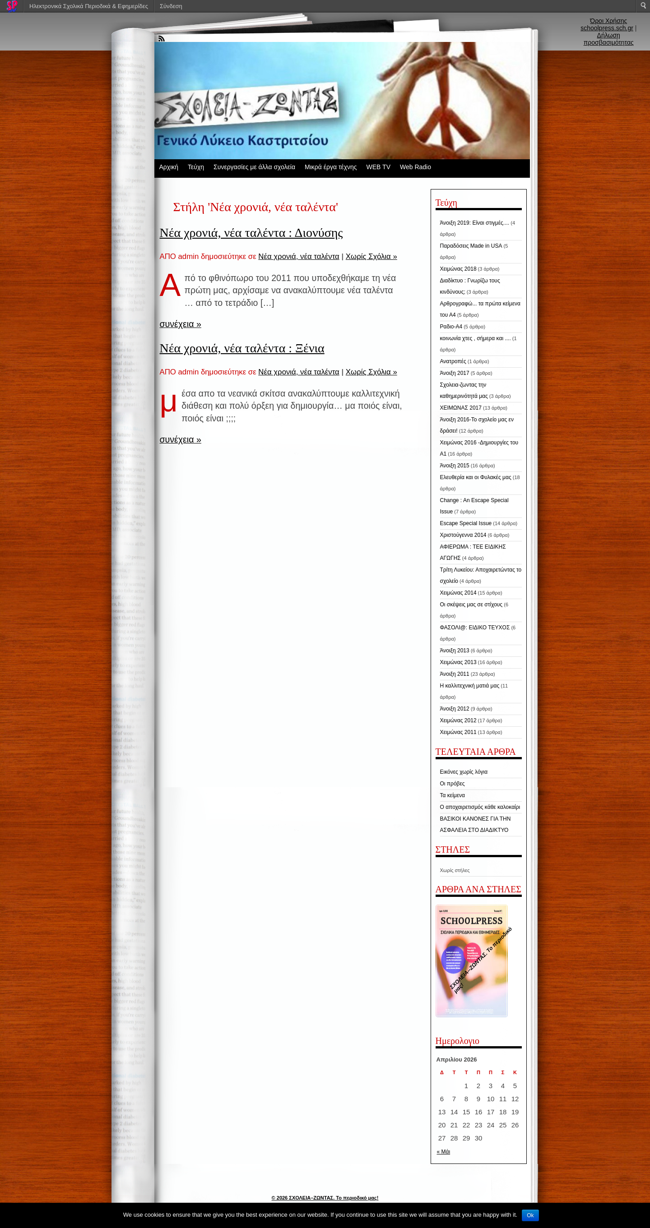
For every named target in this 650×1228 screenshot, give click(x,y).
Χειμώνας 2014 (458, 593)
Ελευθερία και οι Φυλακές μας (475, 477)
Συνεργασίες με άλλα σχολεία (254, 167)
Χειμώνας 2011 (458, 732)
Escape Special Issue (466, 523)
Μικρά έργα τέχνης (331, 167)
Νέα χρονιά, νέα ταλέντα (298, 256)
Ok (530, 1215)
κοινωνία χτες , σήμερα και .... (475, 338)
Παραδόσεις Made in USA (471, 246)
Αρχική (169, 167)
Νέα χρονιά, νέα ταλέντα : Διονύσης (251, 233)
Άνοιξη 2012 (454, 709)
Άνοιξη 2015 (454, 465)
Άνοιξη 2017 (454, 373)
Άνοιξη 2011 (454, 674)
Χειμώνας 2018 (458, 269)
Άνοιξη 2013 (454, 650)
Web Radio (415, 167)
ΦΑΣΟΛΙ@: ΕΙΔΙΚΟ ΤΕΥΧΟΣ (475, 627)
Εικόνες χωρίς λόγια (464, 772)
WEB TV (378, 167)
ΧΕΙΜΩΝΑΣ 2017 (461, 408)
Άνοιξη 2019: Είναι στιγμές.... (475, 223)
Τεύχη (196, 167)
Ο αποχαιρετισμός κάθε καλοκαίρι (480, 807)
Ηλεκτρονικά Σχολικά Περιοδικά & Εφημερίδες (88, 6)
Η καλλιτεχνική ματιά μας (470, 686)
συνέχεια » (180, 324)
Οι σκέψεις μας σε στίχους (471, 604)
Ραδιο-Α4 (451, 326)
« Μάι (443, 1152)
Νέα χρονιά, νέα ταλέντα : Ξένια (242, 348)
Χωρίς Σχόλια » (371, 256)
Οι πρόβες (452, 783)
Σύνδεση (171, 6)
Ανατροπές (453, 361)
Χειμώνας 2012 (458, 720)
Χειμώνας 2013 (458, 662)
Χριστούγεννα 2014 (463, 535)
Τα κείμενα (452, 795)
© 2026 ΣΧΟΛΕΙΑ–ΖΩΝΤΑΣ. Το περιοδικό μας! (325, 1197)
